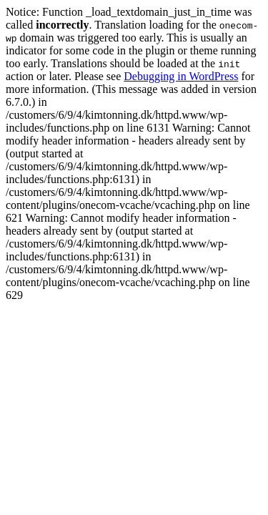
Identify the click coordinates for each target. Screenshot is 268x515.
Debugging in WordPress (181, 76)
